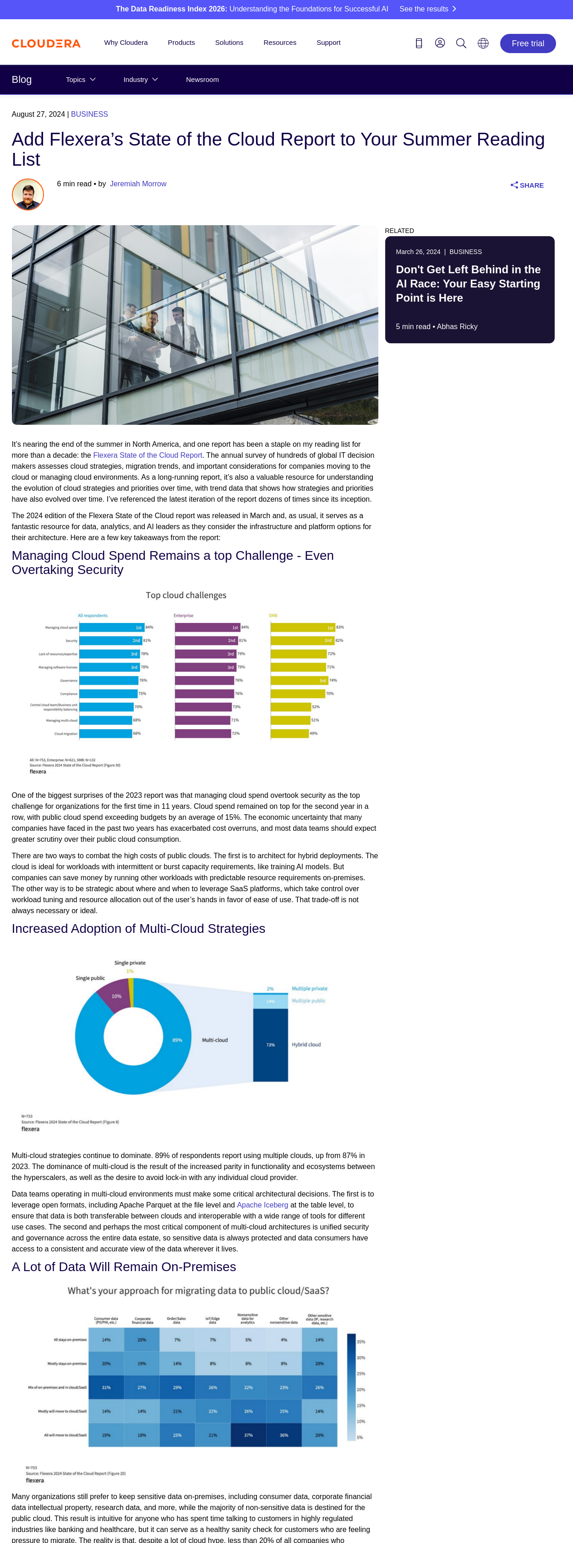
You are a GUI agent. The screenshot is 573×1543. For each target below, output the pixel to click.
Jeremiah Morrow (138, 184)
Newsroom (202, 79)
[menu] (440, 43)
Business (89, 114)
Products (181, 42)
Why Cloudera (126, 42)
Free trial (528, 43)
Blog (22, 79)
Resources (279, 42)
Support (329, 42)
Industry (136, 79)
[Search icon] (461, 45)
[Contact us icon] (419, 45)
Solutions (229, 42)
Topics (76, 79)
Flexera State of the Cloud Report (147, 455)
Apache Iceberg (262, 1205)
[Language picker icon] (483, 46)
